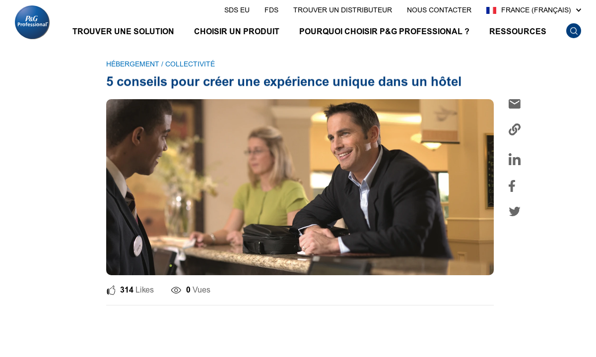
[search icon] (573, 31)
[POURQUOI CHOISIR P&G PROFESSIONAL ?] (384, 33)
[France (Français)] (533, 10)
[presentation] (237, 10)
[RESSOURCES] (517, 33)
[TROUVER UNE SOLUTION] (123, 33)
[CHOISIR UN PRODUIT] (236, 33)
